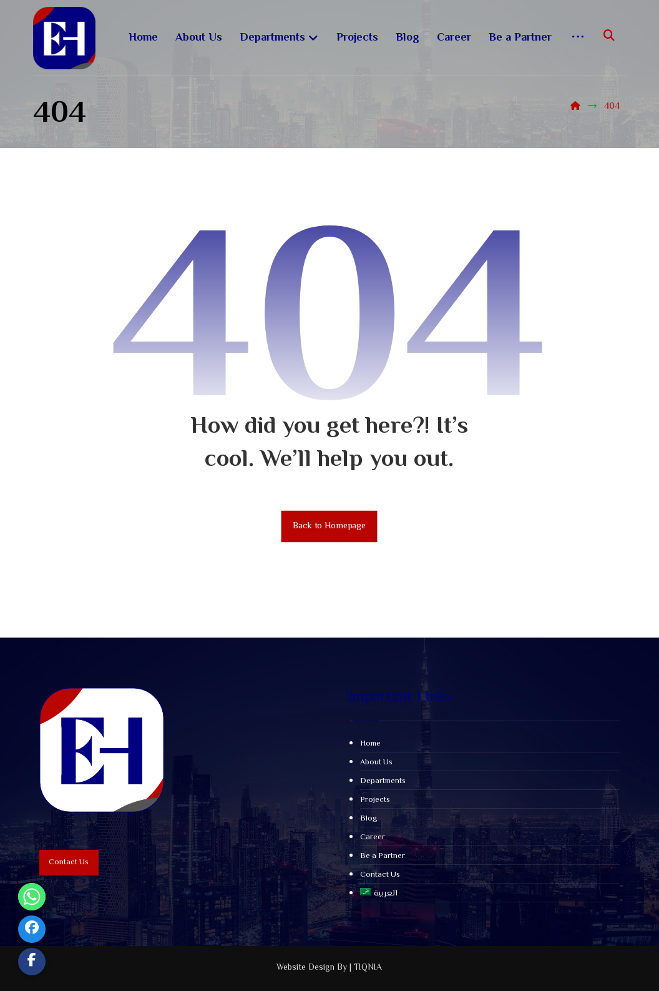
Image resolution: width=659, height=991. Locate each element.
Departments (383, 781)
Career (372, 837)
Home (370, 743)
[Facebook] (32, 929)
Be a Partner (382, 856)
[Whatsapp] (32, 896)
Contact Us (380, 875)
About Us (376, 762)
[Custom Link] (32, 961)
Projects (375, 800)
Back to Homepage (329, 526)
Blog (369, 818)
